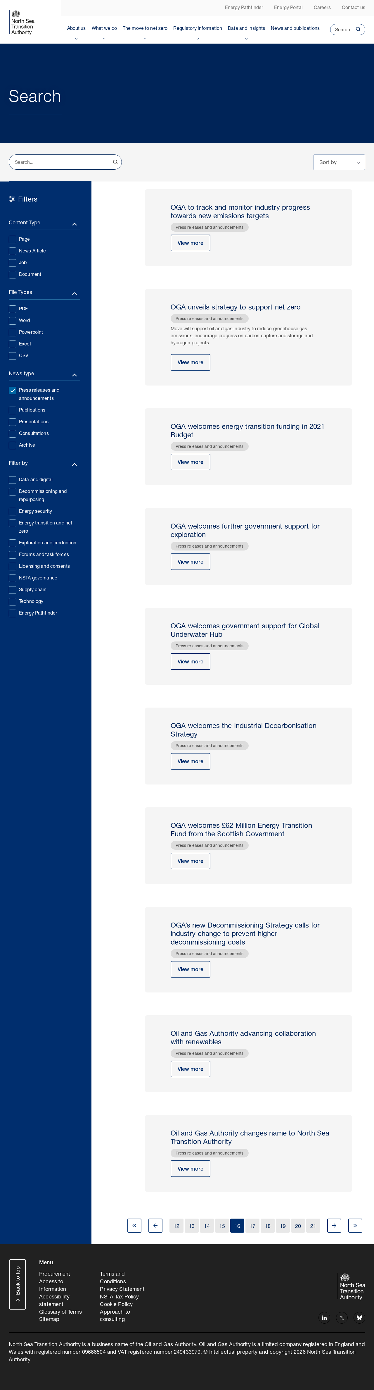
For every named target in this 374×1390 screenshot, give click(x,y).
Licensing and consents (39, 566)
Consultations (29, 433)
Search (340, 31)
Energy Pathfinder (244, 8)
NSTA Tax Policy (119, 1297)
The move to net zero (145, 29)
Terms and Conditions (113, 1278)
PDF (18, 308)
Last (355, 1225)
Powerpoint (26, 332)
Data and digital (31, 479)
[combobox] (65, 162)
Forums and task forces (39, 554)
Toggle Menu (76, 38)
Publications (27, 410)
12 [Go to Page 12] (176, 1226)
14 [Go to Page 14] (207, 1226)
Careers (322, 8)
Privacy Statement (122, 1289)
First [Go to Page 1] (134, 1225)
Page (19, 239)
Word (19, 320)
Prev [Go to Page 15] (155, 1226)
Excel (20, 344)
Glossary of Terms (60, 1312)
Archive (22, 445)
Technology (26, 601)
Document (25, 274)
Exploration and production (42, 542)
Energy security (30, 511)
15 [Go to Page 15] (222, 1226)
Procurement (54, 1274)
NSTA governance (33, 578)
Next (334, 1226)
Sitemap (49, 1319)
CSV (18, 355)
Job (18, 262)
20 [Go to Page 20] (298, 1226)
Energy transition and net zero (40, 526)
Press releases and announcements (34, 394)
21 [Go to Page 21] (313, 1226)
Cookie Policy (116, 1305)
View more (190, 243)
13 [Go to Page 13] (192, 1226)
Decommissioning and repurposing (38, 495)
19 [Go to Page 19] (283, 1226)
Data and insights (246, 29)
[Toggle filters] (44, 224)
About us (76, 29)
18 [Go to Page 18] (268, 1226)
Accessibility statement (54, 1301)
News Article (27, 250)
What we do (104, 29)
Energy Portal (288, 8)
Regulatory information (197, 29)
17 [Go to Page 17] (252, 1226)
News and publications (295, 29)
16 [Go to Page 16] (237, 1226)
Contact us (353, 8)
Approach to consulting (115, 1316)
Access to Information (52, 1285)
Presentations (29, 421)
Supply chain (28, 589)
